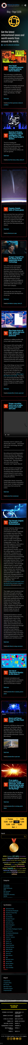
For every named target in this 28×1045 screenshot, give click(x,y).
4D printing (6, 887)
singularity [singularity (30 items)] (23, 870)
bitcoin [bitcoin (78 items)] (4, 860)
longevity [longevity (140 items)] (10, 868)
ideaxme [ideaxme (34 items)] (15, 864)
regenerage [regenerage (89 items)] (6, 870)
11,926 (6, 821)
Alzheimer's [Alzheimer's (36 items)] (10, 856)
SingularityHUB (7, 990)
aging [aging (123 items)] (4, 856)
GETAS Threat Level (14, 1007)
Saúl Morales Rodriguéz (12, 910)
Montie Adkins (9, 963)
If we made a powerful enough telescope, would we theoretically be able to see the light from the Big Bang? (16, 784)
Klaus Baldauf (9, 935)
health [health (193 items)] (23, 862)
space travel (21, 393)
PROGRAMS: (17, 1026)
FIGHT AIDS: (6, 1024)
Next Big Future (8, 986)
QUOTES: (16, 1031)
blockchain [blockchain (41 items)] (8, 860)
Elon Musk (6, 893)
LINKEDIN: (5, 1016)
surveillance (6, 105)
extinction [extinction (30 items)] (10, 862)
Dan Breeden (9, 917)
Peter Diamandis (8, 888)
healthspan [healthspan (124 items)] (7, 864)
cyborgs (15, 304)
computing (17, 692)
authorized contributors (13, 45)
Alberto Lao (9, 943)
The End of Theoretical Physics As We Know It (16, 672)
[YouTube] (17, 1038)
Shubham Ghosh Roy (11, 912)
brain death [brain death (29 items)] (12, 860)
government (15, 103)
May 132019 (6, 68)
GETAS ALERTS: (18, 1016)
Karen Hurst (9, 927)
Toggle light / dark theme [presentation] (26, 5)
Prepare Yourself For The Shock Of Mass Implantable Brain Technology (16, 260)
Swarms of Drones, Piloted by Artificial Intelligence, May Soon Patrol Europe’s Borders (16, 135)
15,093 (20, 824)
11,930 (8, 824)
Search (25, 836)
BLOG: (16, 1019)
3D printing (6, 885)
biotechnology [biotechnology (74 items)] (22, 858)
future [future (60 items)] (13, 862)
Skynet (5, 896)
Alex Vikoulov (10, 646)
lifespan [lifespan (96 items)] (5, 868)
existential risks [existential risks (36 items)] (6, 862)
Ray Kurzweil (7, 891)
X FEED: (4, 1019)
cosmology (17, 806)
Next (13, 827)
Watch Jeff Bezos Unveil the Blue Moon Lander (16, 720)
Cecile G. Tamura (10, 937)
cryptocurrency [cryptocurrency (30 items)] (19, 860)
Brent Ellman (9, 955)
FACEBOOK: (4, 1012)
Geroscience (7, 980)
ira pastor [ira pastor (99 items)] (13, 866)
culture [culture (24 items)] (23, 860)
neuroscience (20, 646)
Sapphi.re (25, 1036)
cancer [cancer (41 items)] (15, 860)
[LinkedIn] (14, 1038)
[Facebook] (8, 1038)
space (15, 233)
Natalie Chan (9, 951)
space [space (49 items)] (5, 872)
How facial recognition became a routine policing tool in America (16, 68)
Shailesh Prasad (10, 919)
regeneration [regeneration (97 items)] (13, 870)
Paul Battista (10, 304)
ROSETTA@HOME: (8, 1028)
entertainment (16, 496)
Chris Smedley (9, 967)
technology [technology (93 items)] (14, 872)
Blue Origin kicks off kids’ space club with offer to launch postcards (16, 333)
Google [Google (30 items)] (20, 862)
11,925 (22, 819)
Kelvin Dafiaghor (10, 925)
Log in (4, 45)
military (17, 160)
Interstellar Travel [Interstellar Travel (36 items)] (7, 866)
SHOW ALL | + (6, 970)
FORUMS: (10, 1031)
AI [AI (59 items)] (7, 856)
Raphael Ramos (10, 947)
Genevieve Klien (11, 393)
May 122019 (6, 209)
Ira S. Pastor (9, 965)
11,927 (11, 821)
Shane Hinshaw (10, 945)
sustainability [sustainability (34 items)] (8, 872)
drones (14, 160)
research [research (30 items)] (18, 870)
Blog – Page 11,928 (14, 12)
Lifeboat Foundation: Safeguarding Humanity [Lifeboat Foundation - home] (10, 5)
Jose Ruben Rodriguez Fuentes (14, 929)
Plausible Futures (8, 988)
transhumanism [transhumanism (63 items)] (21, 872)
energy (15, 646)
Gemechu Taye (10, 923)
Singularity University (9, 894)
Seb (7, 957)
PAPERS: (16, 1028)
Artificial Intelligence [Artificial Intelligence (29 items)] (22, 856)
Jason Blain (9, 961)
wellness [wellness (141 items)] (14, 874)
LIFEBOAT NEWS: (18, 1012)
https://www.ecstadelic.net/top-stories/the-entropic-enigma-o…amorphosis (14, 583)
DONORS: (9, 1021)
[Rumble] (20, 1038)
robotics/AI (20, 103)
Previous (10, 819)
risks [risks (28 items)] (21, 870)
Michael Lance (10, 233)
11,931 (13, 824)
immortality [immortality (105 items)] (21, 864)
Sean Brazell (9, 949)
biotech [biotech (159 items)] (16, 858)
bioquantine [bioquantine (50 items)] (4, 858)
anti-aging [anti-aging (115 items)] (15, 856)
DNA (5, 890)
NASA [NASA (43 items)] (14, 868)
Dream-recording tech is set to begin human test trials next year (16, 406)
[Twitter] (11, 1038)
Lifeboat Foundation (10, 1036)
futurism (16, 393)
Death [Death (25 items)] (25, 860)
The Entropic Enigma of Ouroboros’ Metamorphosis (16, 522)
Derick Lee (8, 941)
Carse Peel (10, 103)
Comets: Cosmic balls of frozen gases (16, 209)
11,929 (22, 821)
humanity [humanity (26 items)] (12, 864)
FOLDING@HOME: (4, 1026)
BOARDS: (16, 1021)
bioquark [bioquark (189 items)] (11, 858)
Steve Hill (8, 953)
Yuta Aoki (8, 939)
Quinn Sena (9, 914)
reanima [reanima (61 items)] (24, 868)
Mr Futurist (6, 984)
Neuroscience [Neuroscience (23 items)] (17, 868)
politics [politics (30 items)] (21, 868)
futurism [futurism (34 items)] (17, 862)
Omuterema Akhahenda (12, 933)
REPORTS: (17, 1024)
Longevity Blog (7, 982)
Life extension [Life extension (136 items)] (20, 866)
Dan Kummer (9, 931)
